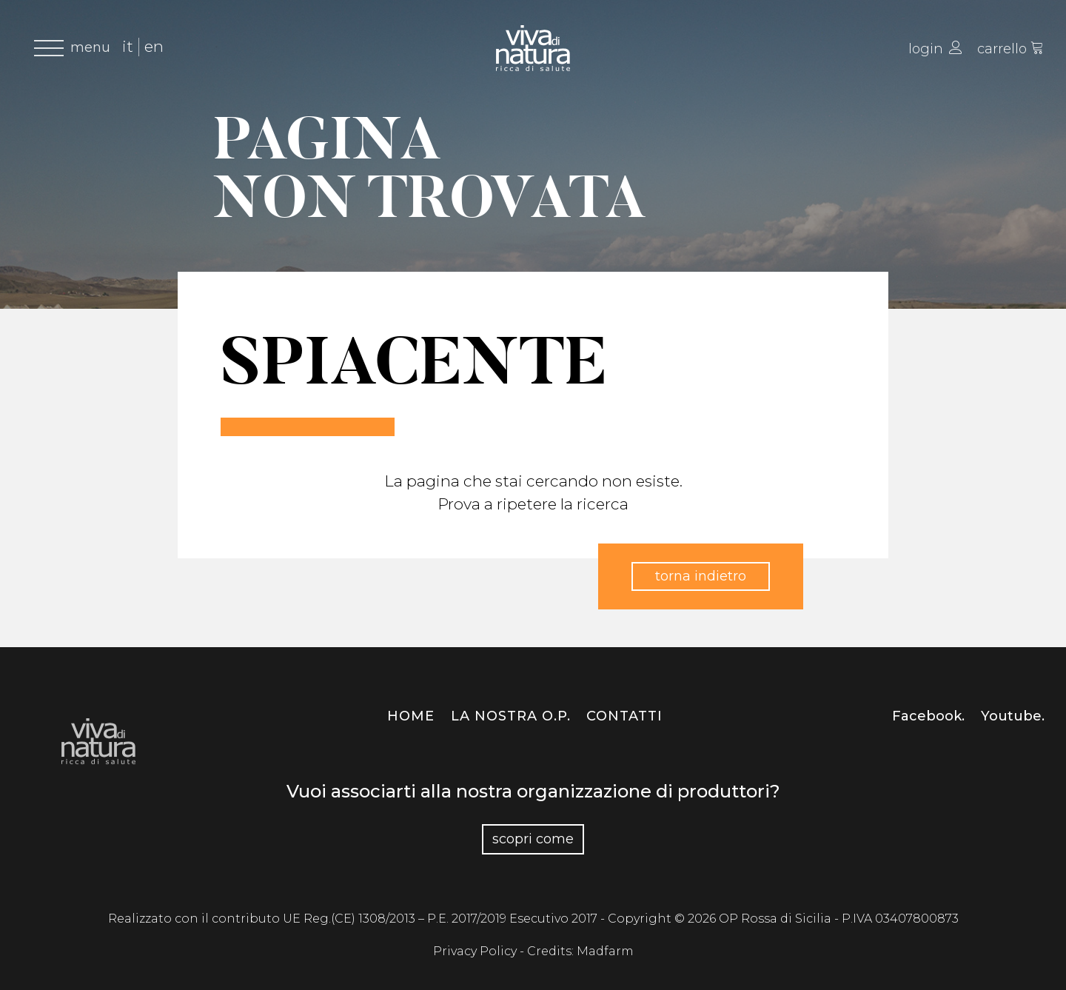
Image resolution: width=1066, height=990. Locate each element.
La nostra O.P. (511, 716)
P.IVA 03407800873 (900, 919)
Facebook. (928, 716)
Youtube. (1013, 716)
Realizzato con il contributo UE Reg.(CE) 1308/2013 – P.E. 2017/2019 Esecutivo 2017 (354, 919)
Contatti (624, 716)
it (127, 46)
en (154, 46)
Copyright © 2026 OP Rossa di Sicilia (721, 919)
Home (411, 716)
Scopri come (533, 839)
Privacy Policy (476, 951)
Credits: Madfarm (580, 951)
